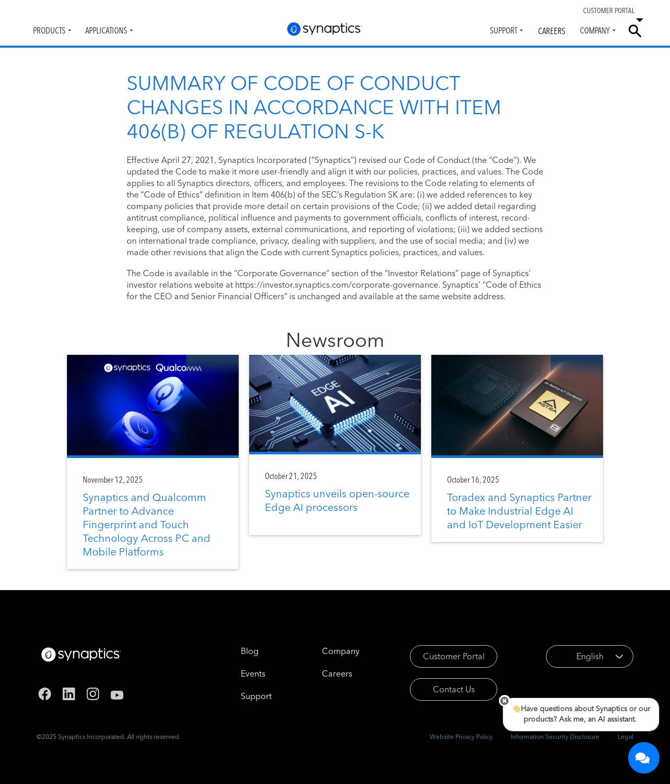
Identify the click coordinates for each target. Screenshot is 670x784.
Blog (250, 651)
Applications (106, 30)
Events (253, 673)
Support (503, 30)
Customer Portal (454, 656)
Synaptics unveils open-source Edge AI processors (337, 500)
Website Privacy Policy (461, 737)
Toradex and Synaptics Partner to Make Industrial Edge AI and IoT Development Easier (519, 511)
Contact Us (454, 689)
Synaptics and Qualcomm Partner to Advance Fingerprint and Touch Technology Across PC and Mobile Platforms (146, 524)
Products (49, 30)
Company (595, 30)
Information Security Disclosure (555, 737)
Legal (625, 737)
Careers (551, 31)
